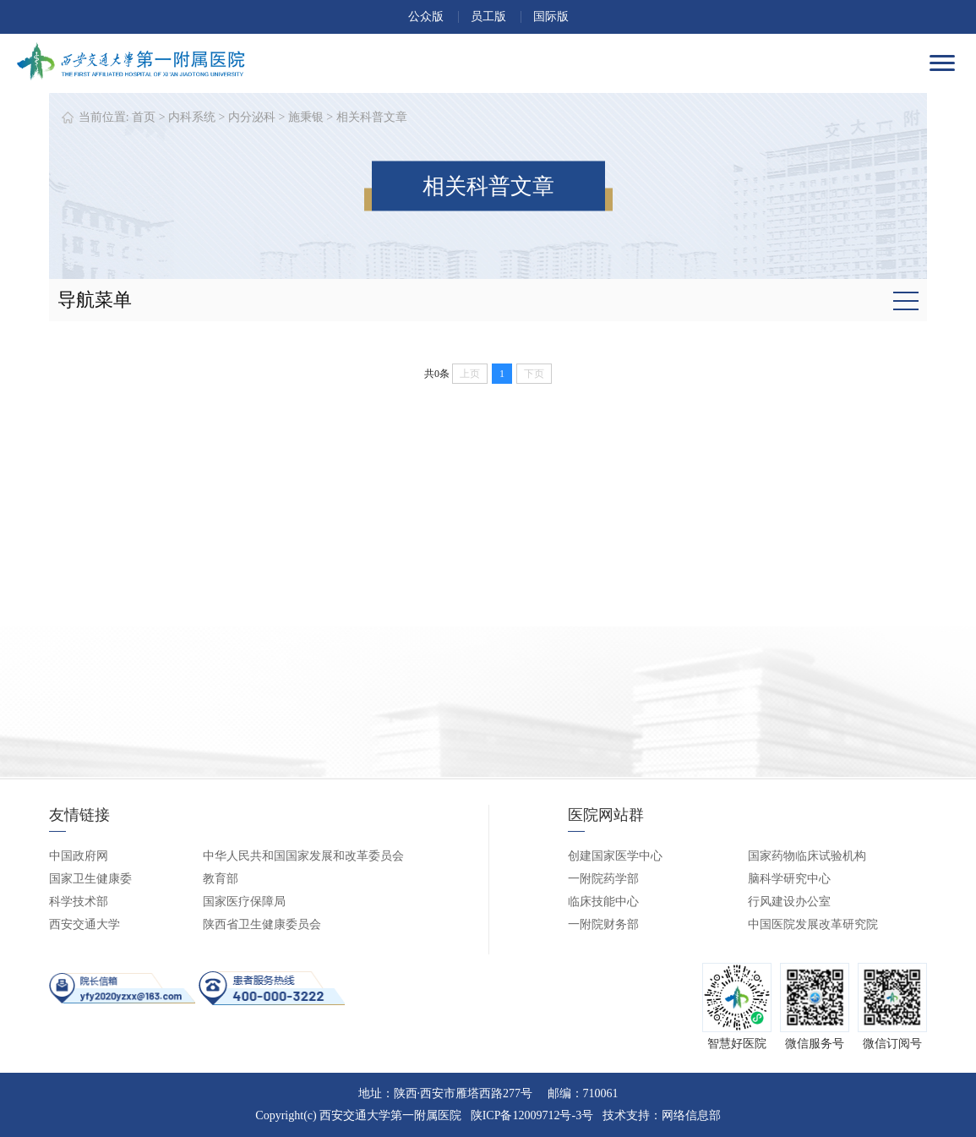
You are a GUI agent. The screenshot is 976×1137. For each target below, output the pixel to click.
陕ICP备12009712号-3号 (532, 1115)
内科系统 (191, 117)
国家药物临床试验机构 (807, 856)
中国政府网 (78, 856)
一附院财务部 (603, 924)
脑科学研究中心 (789, 878)
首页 (143, 117)
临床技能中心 (603, 901)
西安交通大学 (84, 924)
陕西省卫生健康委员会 (262, 924)
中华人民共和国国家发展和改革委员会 (303, 856)
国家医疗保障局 (244, 901)
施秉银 (306, 117)
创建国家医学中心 (615, 856)
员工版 (488, 16)
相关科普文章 (371, 117)
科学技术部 (78, 901)
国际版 (551, 16)
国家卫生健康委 (90, 878)
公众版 (426, 16)
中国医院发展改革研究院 (813, 924)
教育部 (220, 878)
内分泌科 (251, 117)
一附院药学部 (603, 878)
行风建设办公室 (789, 901)
